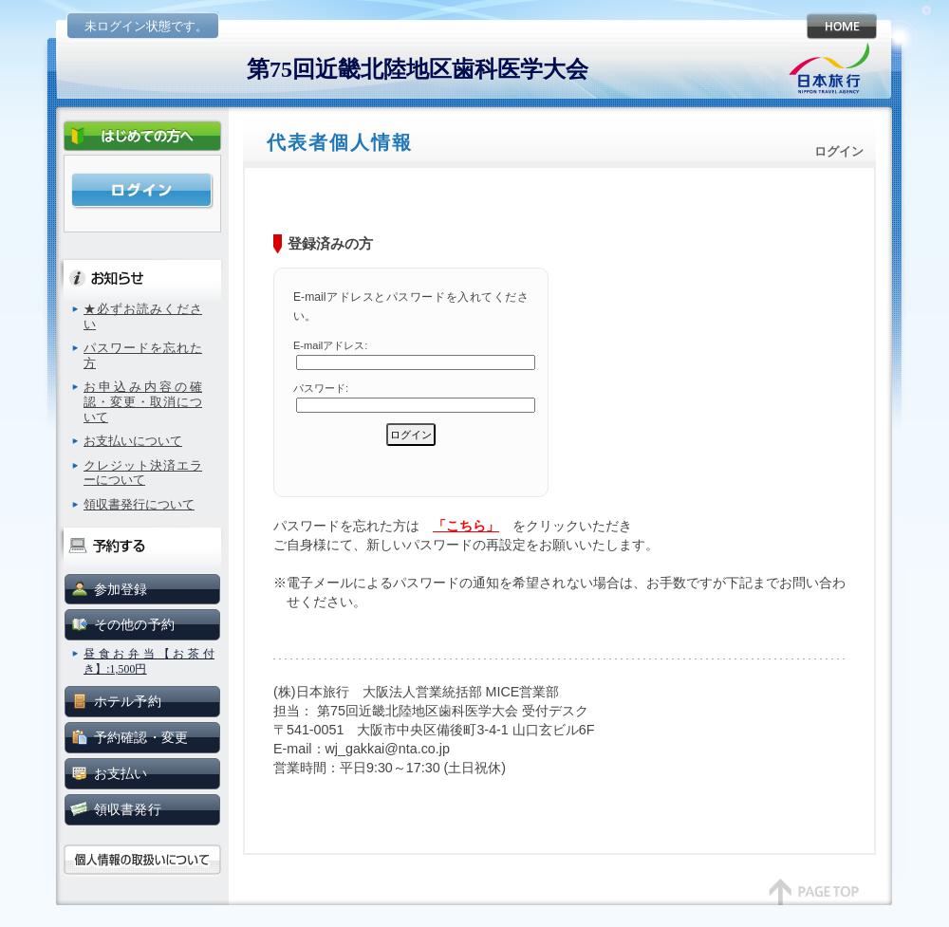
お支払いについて (133, 441)
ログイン (142, 191)
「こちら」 (466, 525)
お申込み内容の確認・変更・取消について (143, 401)
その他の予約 (134, 624)
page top (814, 901)
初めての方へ (142, 137)
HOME (839, 25)
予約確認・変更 (141, 737)
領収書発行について (139, 504)
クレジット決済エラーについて (143, 473)
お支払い (121, 773)
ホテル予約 (127, 701)
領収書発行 (127, 809)
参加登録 (121, 589)
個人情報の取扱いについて (142, 861)
